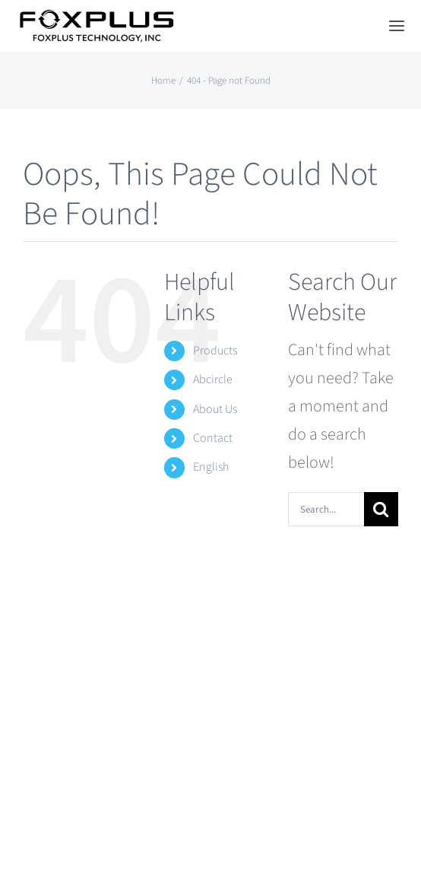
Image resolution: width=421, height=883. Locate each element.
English (211, 467)
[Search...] (326, 509)
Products (215, 350)
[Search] (381, 509)
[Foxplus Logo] (95, 17)
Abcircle (213, 379)
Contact (213, 438)
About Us (215, 409)
